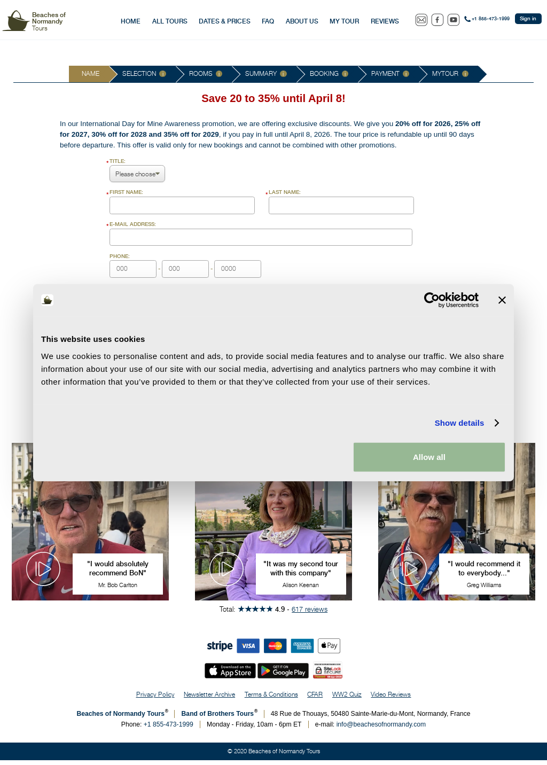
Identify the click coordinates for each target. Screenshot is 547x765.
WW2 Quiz (347, 699)
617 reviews (309, 614)
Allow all (429, 456)
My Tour (344, 21)
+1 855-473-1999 (491, 18)
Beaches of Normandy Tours (120, 718)
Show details (460, 422)
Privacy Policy (155, 699)
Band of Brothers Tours (218, 718)
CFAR (315, 699)
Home (130, 21)
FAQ (268, 21)
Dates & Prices (225, 21)
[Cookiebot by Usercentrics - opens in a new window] (432, 300)
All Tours (169, 21)
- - (185, 265)
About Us (302, 21)
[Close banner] (502, 300)
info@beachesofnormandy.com (381, 729)
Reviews (385, 21)
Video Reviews (391, 699)
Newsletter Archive (209, 699)
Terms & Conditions (271, 699)
